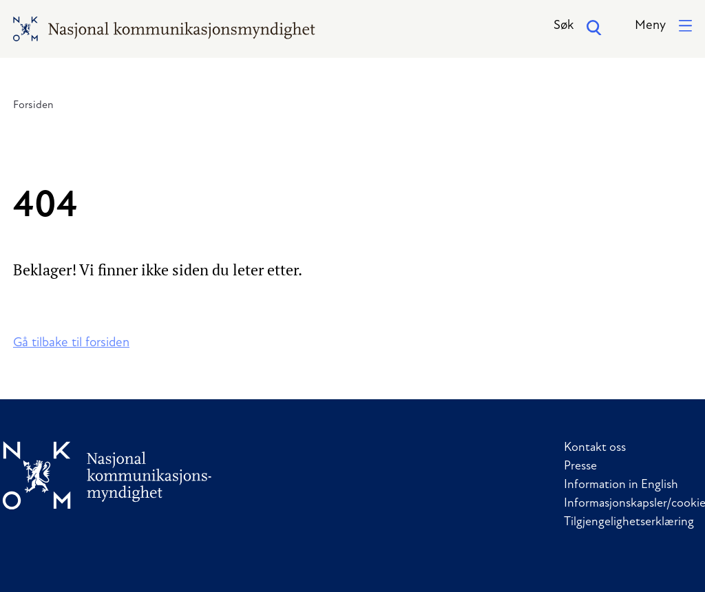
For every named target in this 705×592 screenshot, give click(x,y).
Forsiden (33, 105)
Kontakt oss (595, 447)
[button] (663, 26)
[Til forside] (107, 475)
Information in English (621, 484)
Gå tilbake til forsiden (71, 343)
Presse (580, 466)
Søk (578, 27)
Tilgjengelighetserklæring (629, 522)
